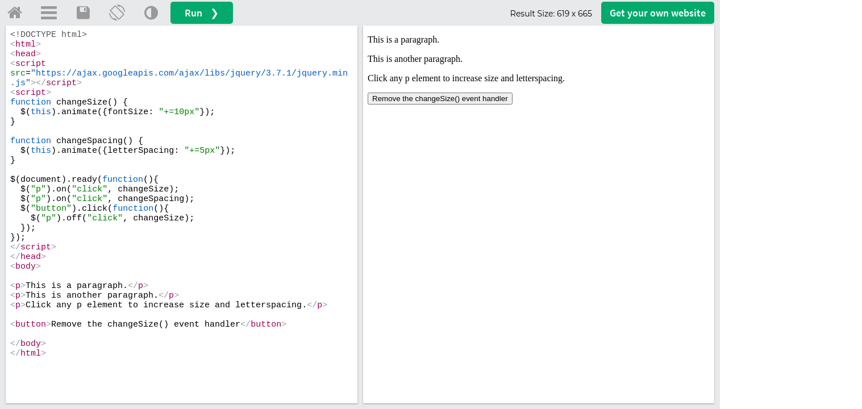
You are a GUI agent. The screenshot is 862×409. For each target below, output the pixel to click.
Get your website (658, 12)
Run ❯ (202, 12)
